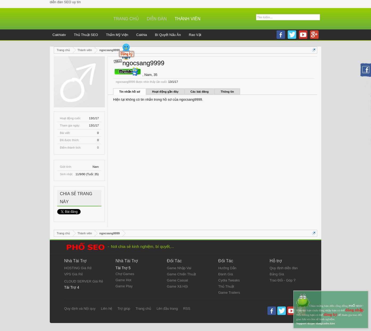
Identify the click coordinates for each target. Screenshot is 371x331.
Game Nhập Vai (179, 268)
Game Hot (123, 280)
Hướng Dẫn (227, 268)
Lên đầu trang (167, 308)
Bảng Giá (277, 274)
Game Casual (177, 280)
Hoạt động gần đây (165, 91)
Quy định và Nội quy (80, 308)
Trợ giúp (123, 308)
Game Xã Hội (177, 286)
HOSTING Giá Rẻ (78, 268)
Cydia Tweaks (229, 280)
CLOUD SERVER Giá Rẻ (83, 281)
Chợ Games (125, 274)
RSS (186, 308)
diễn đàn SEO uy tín (65, 2)
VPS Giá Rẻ (73, 274)
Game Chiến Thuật (181, 274)
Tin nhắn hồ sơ (129, 91)
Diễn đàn (157, 19)
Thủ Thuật (226, 286)
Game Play (124, 286)
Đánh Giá (225, 274)
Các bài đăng (200, 91)
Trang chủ (126, 19)
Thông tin (227, 91)
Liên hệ (106, 308)
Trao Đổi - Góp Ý (283, 280)
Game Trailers (229, 293)
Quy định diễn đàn (284, 268)
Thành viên (187, 19)
